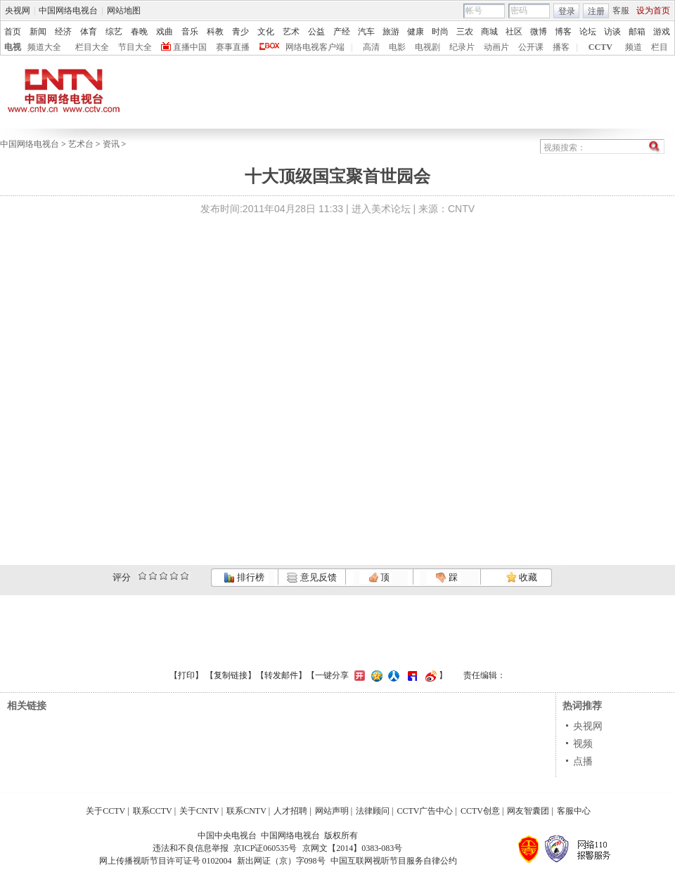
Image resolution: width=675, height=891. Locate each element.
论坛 (587, 32)
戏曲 (164, 32)
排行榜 (244, 577)
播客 (561, 47)
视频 (583, 743)
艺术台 (81, 144)
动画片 (496, 47)
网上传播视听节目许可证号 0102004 (165, 861)
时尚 (440, 32)
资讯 (111, 144)
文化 (265, 32)
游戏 (661, 32)
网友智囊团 (528, 811)
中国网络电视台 (68, 10)
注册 (596, 11)
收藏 (521, 577)
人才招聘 (290, 811)
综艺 (113, 32)
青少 (240, 32)
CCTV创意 (480, 811)
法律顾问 (373, 811)
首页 (12, 32)
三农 (464, 32)
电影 (397, 47)
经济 (63, 32)
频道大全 (44, 47)
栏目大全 (92, 47)
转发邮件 (281, 675)
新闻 (38, 32)
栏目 (659, 47)
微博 (538, 32)
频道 (633, 47)
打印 (186, 675)
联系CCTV (152, 811)
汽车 (366, 32)
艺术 (291, 32)
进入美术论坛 (381, 208)
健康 (415, 32)
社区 (514, 32)
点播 (583, 761)
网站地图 (124, 10)
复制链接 (231, 675)
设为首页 (653, 10)
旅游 (390, 32)
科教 (215, 32)
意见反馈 (311, 577)
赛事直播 (233, 47)
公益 (316, 32)
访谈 (612, 32)
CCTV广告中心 (425, 811)
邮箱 (637, 32)
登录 (566, 11)
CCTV (600, 47)
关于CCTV (105, 811)
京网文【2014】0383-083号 (352, 848)
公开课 (531, 47)
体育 (88, 32)
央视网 (17, 10)
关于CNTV (199, 811)
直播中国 (190, 47)
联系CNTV (246, 811)
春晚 (139, 32)
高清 (371, 47)
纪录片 (462, 47)
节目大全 (135, 47)
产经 (341, 32)
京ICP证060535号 (265, 848)
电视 (12, 47)
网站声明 (332, 811)
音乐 (189, 32)
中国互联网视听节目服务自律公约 (393, 861)
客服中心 (574, 811)
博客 (563, 32)
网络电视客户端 (315, 47)
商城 (489, 32)
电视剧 (427, 47)
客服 (620, 10)
